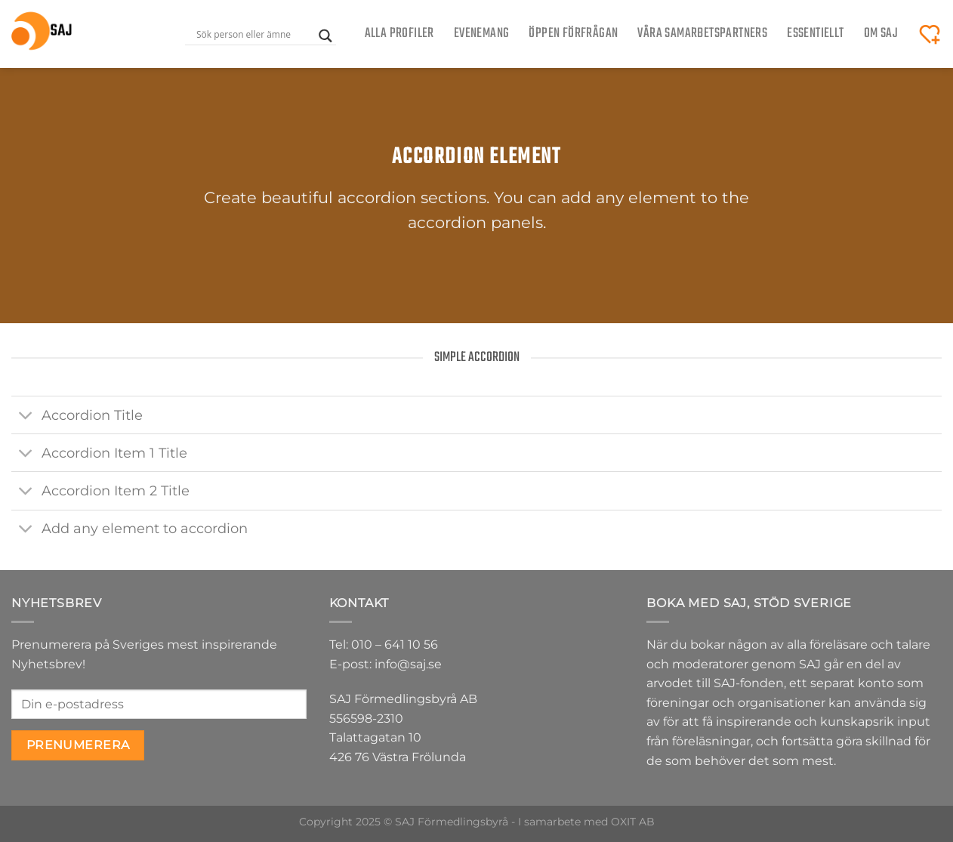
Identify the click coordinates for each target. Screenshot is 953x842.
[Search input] (253, 34)
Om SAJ (881, 34)
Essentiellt (815, 34)
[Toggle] (26, 416)
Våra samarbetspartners (702, 34)
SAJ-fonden (749, 683)
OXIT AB (633, 821)
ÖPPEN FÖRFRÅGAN (573, 34)
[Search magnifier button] (325, 35)
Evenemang (482, 34)
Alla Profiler (399, 34)
